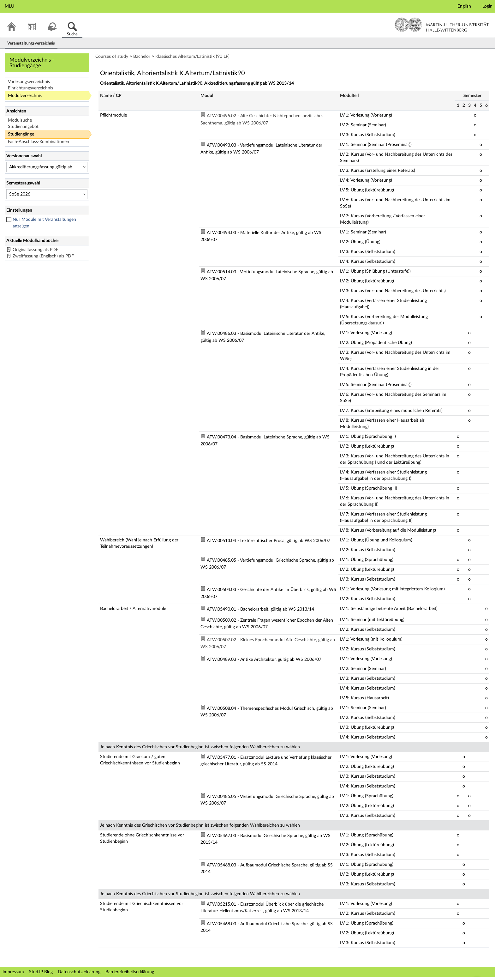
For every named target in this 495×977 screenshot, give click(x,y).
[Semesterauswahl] (46, 194)
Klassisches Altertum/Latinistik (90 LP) (192, 56)
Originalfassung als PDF (35, 250)
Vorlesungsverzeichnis (29, 82)
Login (487, 6)
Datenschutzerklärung (79, 972)
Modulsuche (20, 120)
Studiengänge (21, 134)
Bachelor (141, 56)
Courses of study (111, 56)
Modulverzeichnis (25, 95)
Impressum (13, 972)
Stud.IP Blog (41, 972)
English (464, 6)
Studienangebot (23, 126)
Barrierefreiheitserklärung (129, 972)
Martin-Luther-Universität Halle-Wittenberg (441, 24)
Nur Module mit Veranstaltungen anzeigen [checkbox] (44, 222)
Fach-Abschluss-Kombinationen (38, 142)
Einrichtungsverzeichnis (30, 88)
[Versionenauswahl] (46, 167)
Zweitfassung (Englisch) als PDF (43, 256)
